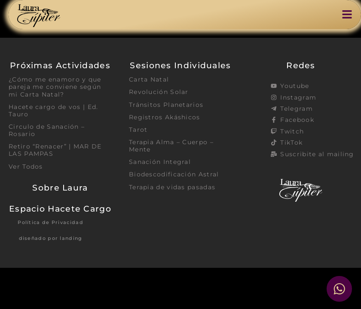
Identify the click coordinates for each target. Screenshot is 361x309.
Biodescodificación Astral (174, 175)
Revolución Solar (159, 92)
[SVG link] (38, 15)
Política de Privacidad (50, 223)
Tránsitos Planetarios (166, 105)
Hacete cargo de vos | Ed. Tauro (53, 110)
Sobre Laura (60, 188)
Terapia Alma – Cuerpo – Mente (171, 146)
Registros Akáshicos (164, 117)
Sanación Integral (160, 162)
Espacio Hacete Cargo (60, 209)
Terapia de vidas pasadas (172, 187)
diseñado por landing (51, 239)
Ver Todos (26, 167)
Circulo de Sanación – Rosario (47, 130)
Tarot (138, 129)
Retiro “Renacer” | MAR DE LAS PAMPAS (55, 150)
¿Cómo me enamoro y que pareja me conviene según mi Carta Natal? (55, 87)
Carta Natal (149, 79)
